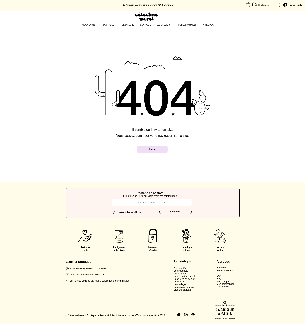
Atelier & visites (225, 270)
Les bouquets (181, 270)
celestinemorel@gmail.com (116, 280)
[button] (248, 4)
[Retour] (152, 149)
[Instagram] (186, 314)
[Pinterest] (193, 314)
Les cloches (180, 273)
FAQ (219, 278)
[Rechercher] (265, 5)
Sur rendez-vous (78, 280)
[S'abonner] (175, 212)
